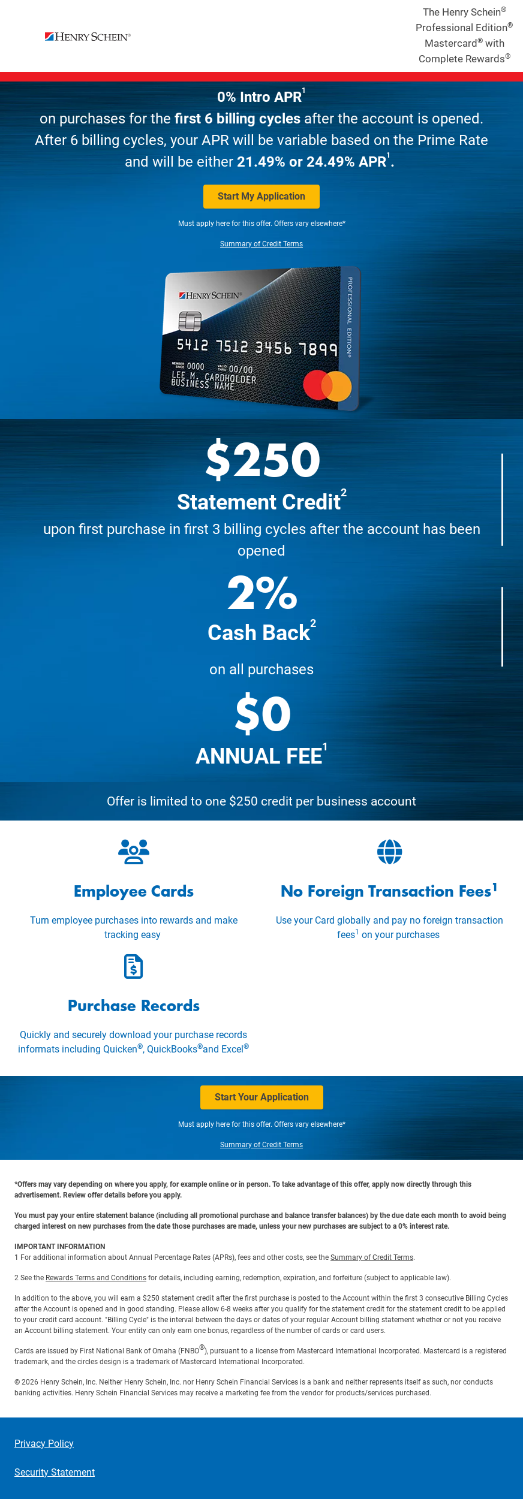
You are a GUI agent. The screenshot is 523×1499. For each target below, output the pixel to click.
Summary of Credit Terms (261, 244)
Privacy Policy (44, 1443)
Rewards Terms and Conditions (96, 1278)
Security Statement (54, 1472)
